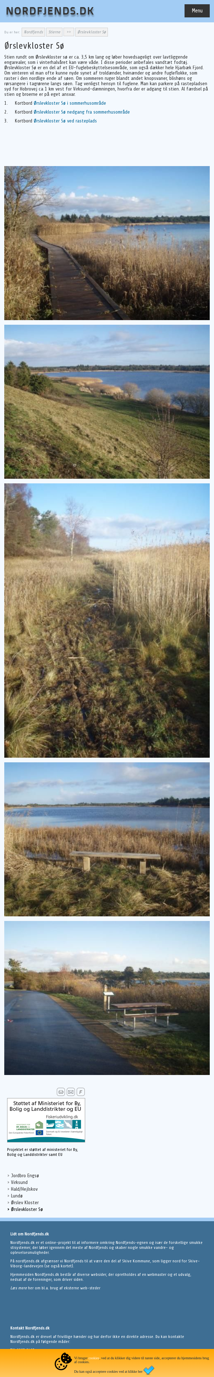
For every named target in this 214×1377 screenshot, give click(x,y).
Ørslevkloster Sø (27, 1209)
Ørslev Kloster (25, 1202)
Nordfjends (33, 31)
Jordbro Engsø (25, 1175)
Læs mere (19, 1287)
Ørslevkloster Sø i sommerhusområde (70, 103)
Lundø (17, 1195)
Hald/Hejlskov (24, 1189)
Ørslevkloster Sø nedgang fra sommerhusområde (82, 112)
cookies (93, 1358)
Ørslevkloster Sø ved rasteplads (65, 121)
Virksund (19, 1182)
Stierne (54, 31)
